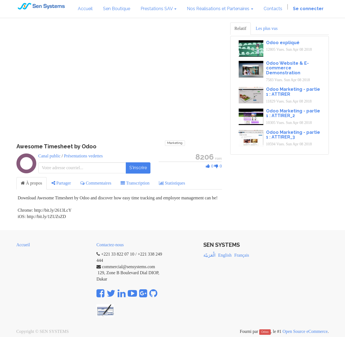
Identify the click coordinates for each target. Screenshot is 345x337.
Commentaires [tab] (95, 183)
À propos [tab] (31, 183)
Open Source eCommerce (305, 331)
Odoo (265, 332)
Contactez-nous (110, 244)
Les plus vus (267, 28)
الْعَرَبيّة (209, 255)
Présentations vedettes (83, 156)
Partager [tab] (61, 183)
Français (241, 255)
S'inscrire (138, 167)
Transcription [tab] (135, 183)
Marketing (175, 143)
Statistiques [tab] (172, 183)
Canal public (49, 156)
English (225, 255)
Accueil (23, 244)
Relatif (241, 28)
